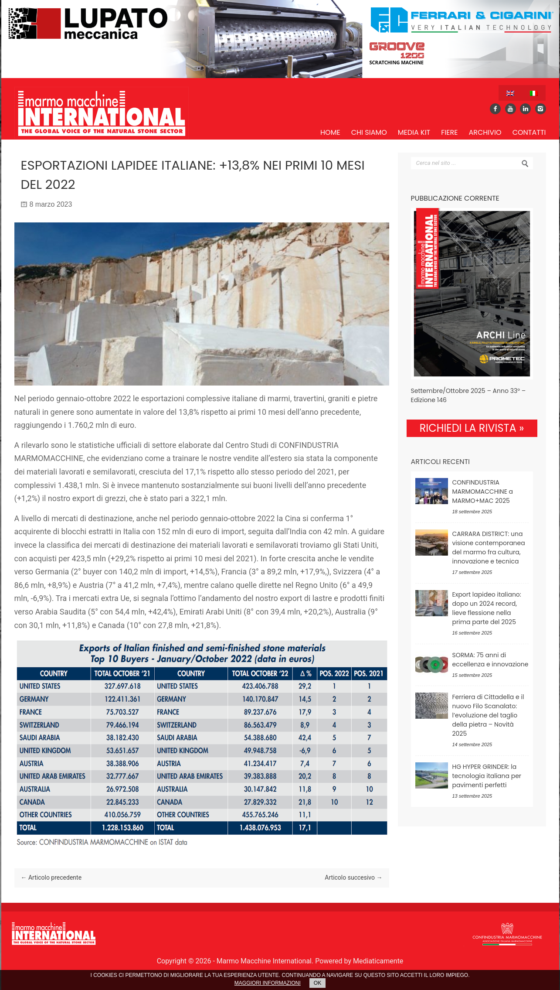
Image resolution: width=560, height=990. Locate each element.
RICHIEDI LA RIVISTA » (472, 428)
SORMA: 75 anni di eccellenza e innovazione (490, 660)
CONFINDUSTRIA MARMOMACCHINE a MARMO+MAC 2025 (482, 491)
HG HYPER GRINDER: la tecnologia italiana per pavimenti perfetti (487, 775)
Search (525, 163)
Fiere (449, 132)
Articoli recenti (440, 462)
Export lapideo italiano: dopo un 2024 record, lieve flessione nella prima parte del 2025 (486, 608)
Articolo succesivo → (353, 877)
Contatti (529, 132)
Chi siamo (369, 132)
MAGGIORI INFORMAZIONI (267, 983)
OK (317, 983)
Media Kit (414, 132)
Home (330, 132)
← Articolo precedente (51, 877)
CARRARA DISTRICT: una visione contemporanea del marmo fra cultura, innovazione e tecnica (488, 547)
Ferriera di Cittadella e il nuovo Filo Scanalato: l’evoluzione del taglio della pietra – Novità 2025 (488, 715)
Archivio (484, 132)
